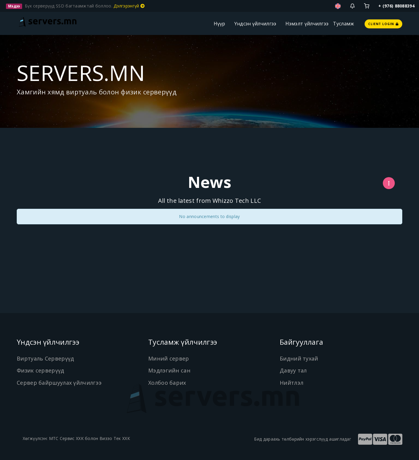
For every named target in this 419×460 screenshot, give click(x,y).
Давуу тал (293, 370)
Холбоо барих (167, 382)
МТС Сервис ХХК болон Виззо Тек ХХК (89, 438)
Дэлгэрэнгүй (129, 6)
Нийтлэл (291, 382)
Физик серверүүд (41, 370)
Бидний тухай (299, 358)
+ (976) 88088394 (396, 6)
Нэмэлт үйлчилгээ (307, 23)
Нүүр (219, 23)
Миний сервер (168, 358)
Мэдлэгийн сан (169, 370)
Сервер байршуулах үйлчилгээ (59, 382)
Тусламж (343, 23)
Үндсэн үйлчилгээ (255, 23)
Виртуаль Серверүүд (45, 358)
